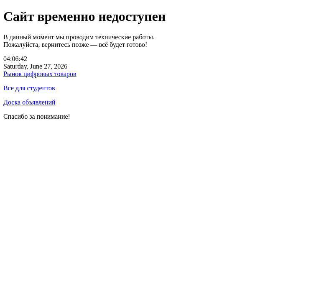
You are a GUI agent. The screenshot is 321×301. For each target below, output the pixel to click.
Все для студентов (29, 88)
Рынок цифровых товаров (39, 73)
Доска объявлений (29, 102)
